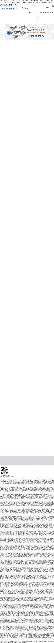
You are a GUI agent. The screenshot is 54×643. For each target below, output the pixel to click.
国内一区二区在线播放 (22, 524)
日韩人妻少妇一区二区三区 (49, 582)
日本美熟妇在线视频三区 (26, 599)
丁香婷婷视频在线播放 (50, 523)
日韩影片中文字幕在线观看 (13, 523)
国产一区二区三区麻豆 (27, 576)
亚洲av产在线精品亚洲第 (9, 535)
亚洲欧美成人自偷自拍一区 (49, 549)
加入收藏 (53, 5)
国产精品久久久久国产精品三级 (24, 612)
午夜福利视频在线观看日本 (48, 557)
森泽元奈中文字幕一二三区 (11, 497)
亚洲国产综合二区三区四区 (8, 636)
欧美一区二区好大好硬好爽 (16, 534)
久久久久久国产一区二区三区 (40, 583)
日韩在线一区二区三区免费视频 (18, 578)
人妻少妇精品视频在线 (27, 641)
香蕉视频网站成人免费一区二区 (31, 549)
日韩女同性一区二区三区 (17, 501)
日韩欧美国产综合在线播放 (26, 618)
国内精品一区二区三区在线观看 (5, 511)
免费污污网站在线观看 (11, 533)
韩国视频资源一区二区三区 (47, 531)
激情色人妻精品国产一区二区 (48, 552)
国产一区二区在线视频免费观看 (35, 481)
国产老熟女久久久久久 (15, 547)
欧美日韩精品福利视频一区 (42, 576)
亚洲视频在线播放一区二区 (48, 622)
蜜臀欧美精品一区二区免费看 (32, 526)
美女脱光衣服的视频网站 (35, 539)
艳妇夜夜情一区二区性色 (32, 612)
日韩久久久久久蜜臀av (26, 598)
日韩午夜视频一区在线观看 (13, 591)
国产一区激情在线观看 (28, 498)
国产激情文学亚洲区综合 (10, 552)
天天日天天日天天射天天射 (34, 622)
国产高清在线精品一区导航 (40, 623)
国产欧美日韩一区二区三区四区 (22, 603)
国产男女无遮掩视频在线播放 (5, 592)
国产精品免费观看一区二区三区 (20, 604)
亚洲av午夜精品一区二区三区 (29, 524)
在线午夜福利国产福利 (35, 487)
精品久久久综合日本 (34, 592)
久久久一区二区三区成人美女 (48, 633)
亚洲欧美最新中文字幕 (19, 637)
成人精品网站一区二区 (50, 539)
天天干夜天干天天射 (42, 519)
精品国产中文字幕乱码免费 (43, 533)
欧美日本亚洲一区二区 (9, 512)
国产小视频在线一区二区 (7, 546)
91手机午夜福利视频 (28, 505)
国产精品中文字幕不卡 (9, 571)
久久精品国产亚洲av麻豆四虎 (17, 627)
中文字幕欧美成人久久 (6, 568)
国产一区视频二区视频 (35, 604)
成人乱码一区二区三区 (38, 600)
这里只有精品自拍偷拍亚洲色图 (14, 479)
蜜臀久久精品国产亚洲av (35, 519)
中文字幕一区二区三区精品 (16, 613)
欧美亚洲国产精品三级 (25, 495)
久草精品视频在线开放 (43, 584)
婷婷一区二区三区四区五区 (38, 581)
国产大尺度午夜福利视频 (40, 559)
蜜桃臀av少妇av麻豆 (16, 524)
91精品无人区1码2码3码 (27, 569)
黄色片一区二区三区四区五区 (31, 542)
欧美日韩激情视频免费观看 (19, 497)
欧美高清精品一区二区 (10, 621)
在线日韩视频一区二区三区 (19, 516)
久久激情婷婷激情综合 (22, 577)
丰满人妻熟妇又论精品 (46, 541)
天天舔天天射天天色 (4, 586)
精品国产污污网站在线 (30, 534)
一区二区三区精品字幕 (38, 562)
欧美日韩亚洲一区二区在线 (42, 480)
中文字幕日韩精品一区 (6, 490)
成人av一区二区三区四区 (50, 634)
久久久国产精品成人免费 (42, 589)
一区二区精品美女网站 (30, 482)
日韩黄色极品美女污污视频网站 (47, 538)
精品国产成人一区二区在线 (32, 552)
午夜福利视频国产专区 (32, 490)
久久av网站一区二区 (20, 518)
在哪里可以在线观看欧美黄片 (26, 509)
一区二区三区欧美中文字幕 (5, 567)
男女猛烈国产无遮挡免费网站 (5, 525)
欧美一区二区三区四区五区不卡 (10, 606)
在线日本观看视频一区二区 (44, 562)
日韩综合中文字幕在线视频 (23, 482)
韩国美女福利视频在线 (38, 525)
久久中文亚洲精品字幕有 (42, 509)
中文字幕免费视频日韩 (4, 491)
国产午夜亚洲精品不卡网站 (12, 556)
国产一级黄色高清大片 (31, 554)
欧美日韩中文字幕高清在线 (41, 483)
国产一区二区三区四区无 (5, 531)
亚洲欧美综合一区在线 (34, 505)
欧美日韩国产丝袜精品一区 (36, 596)
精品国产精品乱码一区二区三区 (37, 535)
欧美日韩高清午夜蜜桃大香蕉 (44, 591)
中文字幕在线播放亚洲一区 (33, 559)
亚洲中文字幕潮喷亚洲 (45, 490)
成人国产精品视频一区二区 (10, 540)
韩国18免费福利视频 (25, 568)
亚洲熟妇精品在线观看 (45, 578)
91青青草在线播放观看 (14, 502)
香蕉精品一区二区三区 (49, 618)
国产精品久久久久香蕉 (37, 504)
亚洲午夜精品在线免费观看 (8, 541)
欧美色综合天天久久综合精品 (25, 508)
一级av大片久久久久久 (10, 534)
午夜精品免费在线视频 (4, 621)
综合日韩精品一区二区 (20, 641)
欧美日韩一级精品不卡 (37, 520)
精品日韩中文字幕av (19, 556)
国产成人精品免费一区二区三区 (8, 486)
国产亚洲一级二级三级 (47, 489)
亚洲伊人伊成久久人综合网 (8, 560)
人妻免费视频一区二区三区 (19, 599)
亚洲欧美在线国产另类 (38, 553)
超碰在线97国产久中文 (47, 540)
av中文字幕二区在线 (11, 542)
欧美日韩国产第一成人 (6, 589)
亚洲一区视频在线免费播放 (16, 615)
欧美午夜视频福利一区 (29, 636)
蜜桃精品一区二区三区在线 (5, 519)
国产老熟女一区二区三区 (14, 605)
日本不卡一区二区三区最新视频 (12, 576)
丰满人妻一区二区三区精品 (43, 516)
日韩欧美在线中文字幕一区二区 (12, 491)
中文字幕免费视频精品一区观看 (17, 486)
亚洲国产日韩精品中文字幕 (29, 517)
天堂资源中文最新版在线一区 (49, 491)
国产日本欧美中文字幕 (6, 554)
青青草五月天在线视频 (15, 571)
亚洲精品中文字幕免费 (40, 541)
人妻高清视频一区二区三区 (32, 583)
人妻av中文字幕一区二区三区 (9, 501)
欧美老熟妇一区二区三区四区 (43, 636)
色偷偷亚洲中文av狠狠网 (30, 547)
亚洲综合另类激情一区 (45, 575)
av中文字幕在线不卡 (25, 586)
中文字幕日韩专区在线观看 (13, 490)
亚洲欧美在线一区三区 (20, 546)
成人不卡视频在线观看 (19, 509)
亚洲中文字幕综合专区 (23, 614)
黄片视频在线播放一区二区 (22, 607)
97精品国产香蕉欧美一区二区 (28, 519)
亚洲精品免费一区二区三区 (42, 614)
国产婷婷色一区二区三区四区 (10, 612)
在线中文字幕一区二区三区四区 (22, 547)
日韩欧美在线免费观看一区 (44, 525)
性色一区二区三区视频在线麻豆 (18, 586)
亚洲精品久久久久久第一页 (24, 526)
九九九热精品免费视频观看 (14, 629)
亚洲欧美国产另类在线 (7, 570)
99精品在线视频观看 (49, 554)
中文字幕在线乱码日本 (27, 489)
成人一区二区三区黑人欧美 (48, 606)
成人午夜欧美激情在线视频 (42, 618)
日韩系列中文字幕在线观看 (27, 532)
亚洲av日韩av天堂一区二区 (10, 545)
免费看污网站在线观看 (41, 604)
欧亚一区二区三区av (28, 484)
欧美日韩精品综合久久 (42, 619)
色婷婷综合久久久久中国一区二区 (44, 481)
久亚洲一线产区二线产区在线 (5, 599)
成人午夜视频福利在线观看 (12, 509)
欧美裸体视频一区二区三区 (9, 625)
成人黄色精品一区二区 (48, 488)
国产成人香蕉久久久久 (33, 579)
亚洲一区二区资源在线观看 (28, 604)
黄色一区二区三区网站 (20, 531)
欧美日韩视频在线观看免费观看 (4, 508)
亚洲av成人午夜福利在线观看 (28, 487)
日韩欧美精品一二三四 (13, 574)
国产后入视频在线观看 (8, 585)
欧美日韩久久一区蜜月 (48, 517)
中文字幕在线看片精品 (25, 504)
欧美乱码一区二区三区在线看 (34, 509)
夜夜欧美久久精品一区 (35, 518)
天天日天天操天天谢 (35, 517)
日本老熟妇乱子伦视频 (4, 533)
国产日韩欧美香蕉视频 (40, 538)
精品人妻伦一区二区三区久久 (44, 510)
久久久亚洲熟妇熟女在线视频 (4, 635)
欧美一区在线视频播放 (3, 520)
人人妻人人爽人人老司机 (12, 604)
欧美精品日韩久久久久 (22, 505)
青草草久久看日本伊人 (27, 530)
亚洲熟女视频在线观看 (24, 533)
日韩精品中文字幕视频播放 (19, 583)
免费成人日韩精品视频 (33, 569)
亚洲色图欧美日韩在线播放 (19, 598)
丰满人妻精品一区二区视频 (25, 486)
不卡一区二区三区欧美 (18, 554)
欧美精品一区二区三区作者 (23, 596)
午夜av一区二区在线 (44, 501)
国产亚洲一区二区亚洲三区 (39, 546)
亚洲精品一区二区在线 (37, 510)
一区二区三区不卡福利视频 (36, 494)
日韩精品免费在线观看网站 (22, 555)
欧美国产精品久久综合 (20, 608)
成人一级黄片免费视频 (35, 614)
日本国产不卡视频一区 (46, 590)
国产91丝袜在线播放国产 (39, 612)
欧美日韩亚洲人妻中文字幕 (11, 495)
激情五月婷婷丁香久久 (30, 479)
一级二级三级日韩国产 (43, 582)
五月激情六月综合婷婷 (12, 564)
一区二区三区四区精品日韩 (48, 505)
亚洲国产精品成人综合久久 (9, 615)
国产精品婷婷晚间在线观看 (4, 497)
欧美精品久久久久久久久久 (39, 512)
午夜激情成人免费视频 (40, 592)
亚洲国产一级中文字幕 (31, 635)
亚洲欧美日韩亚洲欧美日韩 (35, 511)
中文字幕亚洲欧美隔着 (17, 612)
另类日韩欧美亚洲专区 (47, 497)
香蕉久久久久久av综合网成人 (24, 541)
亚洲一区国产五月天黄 (11, 578)
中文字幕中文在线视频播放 (49, 487)
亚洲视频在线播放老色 (19, 574)
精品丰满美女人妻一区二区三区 (10, 634)
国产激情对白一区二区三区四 (15, 484)
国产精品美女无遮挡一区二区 (31, 553)
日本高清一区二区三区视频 (16, 560)
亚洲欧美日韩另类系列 (25, 556)
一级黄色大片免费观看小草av (6, 591)
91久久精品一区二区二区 (30, 629)
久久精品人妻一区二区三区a (31, 626)
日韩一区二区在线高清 (29, 607)
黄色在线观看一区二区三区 (10, 488)
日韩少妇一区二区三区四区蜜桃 (32, 556)
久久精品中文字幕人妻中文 (48, 483)
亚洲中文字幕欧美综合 (35, 637)
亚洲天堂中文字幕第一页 (15, 601)
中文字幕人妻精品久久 (22, 520)
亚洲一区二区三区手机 (44, 621)
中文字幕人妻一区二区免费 (44, 585)
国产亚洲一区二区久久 (45, 579)
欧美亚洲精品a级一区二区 (14, 603)
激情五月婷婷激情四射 (29, 603)
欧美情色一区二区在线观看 (46, 592)
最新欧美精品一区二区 (6, 509)
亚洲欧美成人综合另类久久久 (24, 625)
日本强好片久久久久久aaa (41, 570)
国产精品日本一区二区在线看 (47, 559)
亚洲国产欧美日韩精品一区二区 (4, 530)
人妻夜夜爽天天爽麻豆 (12, 567)
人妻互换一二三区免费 (19, 504)
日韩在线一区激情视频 (8, 481)
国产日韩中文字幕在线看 (15, 520)
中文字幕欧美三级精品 (9, 496)
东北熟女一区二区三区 (29, 614)
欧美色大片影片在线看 (24, 494)
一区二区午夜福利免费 (13, 569)
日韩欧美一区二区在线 (23, 636)
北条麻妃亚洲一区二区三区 (24, 525)
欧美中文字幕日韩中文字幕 (47, 635)
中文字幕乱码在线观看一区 (20, 640)
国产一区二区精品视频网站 (31, 501)
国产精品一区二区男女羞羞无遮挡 (14, 527)
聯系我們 (53, 6)
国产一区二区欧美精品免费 (37, 547)
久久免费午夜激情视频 (17, 503)
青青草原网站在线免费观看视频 (36, 527)
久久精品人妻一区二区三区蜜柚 (28, 516)
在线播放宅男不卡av (10, 590)
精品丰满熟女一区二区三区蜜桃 (23, 512)
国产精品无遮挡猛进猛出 (42, 502)
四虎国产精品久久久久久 (48, 509)
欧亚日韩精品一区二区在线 (35, 571)
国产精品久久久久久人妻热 (14, 555)
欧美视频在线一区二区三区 (48, 498)
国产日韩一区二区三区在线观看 (34, 502)
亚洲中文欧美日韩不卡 (48, 611)
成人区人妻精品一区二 (17, 634)
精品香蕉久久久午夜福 (12, 519)
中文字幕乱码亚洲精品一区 (43, 571)
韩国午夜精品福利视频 (33, 489)
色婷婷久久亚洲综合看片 (15, 633)
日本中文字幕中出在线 (27, 502)
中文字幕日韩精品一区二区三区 (27, 488)
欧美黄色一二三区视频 (25, 483)
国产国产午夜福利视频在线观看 (46, 553)
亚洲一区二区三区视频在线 (18, 618)
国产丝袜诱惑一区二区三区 (27, 628)
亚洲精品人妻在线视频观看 (43, 615)
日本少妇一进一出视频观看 (13, 563)
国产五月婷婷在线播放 (9, 520)
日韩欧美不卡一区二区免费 (47, 567)
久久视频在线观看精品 (26, 497)
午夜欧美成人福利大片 (27, 611)
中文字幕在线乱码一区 (34, 593)
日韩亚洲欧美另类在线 (34, 488)
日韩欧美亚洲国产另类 (16, 621)
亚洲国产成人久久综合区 (42, 517)
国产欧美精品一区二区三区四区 (38, 513)
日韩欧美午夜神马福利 (51, 600)
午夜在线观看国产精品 (9, 597)
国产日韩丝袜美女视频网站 (5, 556)
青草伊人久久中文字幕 (46, 563)
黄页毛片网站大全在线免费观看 (37, 534)
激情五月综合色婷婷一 (16, 582)
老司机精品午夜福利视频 (36, 533)
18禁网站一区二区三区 (22, 622)
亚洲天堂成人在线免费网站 (14, 498)
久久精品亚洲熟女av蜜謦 (27, 593)
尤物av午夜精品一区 (48, 511)
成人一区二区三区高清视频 (37, 585)
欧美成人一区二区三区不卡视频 (11, 538)
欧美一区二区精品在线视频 (3, 583)
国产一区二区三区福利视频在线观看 (26, 637)
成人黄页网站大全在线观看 (24, 501)
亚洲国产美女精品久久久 (10, 586)
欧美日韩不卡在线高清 (38, 626)
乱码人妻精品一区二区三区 (34, 640)
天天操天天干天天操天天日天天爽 (38, 540)
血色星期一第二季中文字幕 (14, 585)
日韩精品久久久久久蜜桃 (42, 605)
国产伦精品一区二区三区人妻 (20, 530)
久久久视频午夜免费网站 (39, 590)
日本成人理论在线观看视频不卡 (30, 510)
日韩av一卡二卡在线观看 (35, 480)
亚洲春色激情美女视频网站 (40, 606)
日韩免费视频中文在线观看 (6, 516)
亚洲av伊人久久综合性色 (9, 596)
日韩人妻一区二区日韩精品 (21, 591)
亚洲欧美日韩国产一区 (42, 607)
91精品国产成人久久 (35, 619)
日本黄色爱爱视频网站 (30, 613)
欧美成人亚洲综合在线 (22, 484)
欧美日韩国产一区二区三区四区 (23, 479)
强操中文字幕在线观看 (50, 571)
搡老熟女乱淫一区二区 (31, 504)
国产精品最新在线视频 (46, 564)
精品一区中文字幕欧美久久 (31, 503)
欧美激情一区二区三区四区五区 (30, 513)
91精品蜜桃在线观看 (41, 497)
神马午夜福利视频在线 (14, 532)
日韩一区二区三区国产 (5, 576)
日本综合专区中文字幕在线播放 (28, 589)
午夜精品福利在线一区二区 (11, 559)
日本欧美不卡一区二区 (8, 619)
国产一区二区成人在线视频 (20, 593)
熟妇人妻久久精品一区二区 (7, 593)
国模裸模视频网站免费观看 (33, 563)
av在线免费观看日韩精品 (40, 593)
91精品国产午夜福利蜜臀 (10, 539)
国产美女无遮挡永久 (31, 495)
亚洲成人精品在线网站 (48, 637)
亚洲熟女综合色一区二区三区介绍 (38, 635)
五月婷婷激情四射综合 (38, 496)
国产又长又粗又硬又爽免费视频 (45, 625)
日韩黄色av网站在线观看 (21, 498)
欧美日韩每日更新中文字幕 (20, 489)
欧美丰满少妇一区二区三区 (23, 590)
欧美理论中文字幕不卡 (32, 508)
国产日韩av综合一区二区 (4, 495)
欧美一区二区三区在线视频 (36, 523)
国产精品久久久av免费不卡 (27, 608)
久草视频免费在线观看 (44, 600)
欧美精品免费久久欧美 (48, 604)
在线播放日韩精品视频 (35, 607)
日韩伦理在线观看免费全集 (8, 608)
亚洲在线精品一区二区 (24, 534)
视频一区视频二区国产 (24, 553)
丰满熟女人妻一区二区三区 (17, 549)
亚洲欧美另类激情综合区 (40, 531)
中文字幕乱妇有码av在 (37, 554)
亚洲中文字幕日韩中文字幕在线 (18, 488)
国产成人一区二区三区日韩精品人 (32, 483)
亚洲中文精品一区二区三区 (25, 548)
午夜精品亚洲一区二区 (7, 518)
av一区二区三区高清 (20, 480)
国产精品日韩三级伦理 (14, 546)
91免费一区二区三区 (33, 546)
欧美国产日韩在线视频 (17, 539)
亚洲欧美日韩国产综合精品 (17, 552)
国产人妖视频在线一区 (47, 583)
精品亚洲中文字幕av (14, 608)
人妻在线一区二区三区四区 (16, 614)
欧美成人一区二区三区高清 (35, 636)
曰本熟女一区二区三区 (45, 598)
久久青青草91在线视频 (5, 517)
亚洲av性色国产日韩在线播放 (16, 541)
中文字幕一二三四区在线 (39, 560)
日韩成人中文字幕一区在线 (49, 605)
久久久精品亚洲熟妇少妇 (15, 512)
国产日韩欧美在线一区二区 (26, 546)
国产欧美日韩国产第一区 (20, 532)
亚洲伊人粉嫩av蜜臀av (9, 547)
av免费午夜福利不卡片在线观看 (8, 582)
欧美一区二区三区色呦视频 (16, 494)
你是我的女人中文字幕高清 (22, 561)
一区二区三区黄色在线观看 (8, 577)
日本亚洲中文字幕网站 (41, 498)
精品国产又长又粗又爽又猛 (5, 480)
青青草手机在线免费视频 (18, 542)
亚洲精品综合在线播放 (43, 613)
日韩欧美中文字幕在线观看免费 (35, 584)
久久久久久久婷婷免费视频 (40, 599)
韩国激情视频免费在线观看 (6, 574)
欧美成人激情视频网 (50, 597)
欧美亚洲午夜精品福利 (22, 527)
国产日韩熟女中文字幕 (34, 484)
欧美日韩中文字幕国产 (11, 548)
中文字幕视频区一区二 (24, 549)
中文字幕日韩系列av (50, 621)
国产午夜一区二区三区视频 (41, 484)
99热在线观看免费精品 (42, 628)
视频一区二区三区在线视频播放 (43, 532)
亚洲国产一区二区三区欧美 (37, 479)
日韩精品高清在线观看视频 (23, 503)
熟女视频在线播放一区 (43, 523)
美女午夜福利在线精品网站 (42, 487)
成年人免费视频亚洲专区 (41, 548)
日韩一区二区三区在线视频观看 (37, 603)
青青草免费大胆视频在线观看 (7, 605)
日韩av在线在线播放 (47, 607)
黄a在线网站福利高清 (13, 516)
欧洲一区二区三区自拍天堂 (23, 621)
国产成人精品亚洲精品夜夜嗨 (22, 629)
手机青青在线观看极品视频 (46, 526)
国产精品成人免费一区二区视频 (15, 505)
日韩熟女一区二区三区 (48, 570)
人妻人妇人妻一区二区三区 (39, 567)
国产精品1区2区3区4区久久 (18, 540)
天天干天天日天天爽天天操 (29, 577)
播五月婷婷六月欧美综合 (7, 489)
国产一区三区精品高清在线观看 (21, 517)
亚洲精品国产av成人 (16, 557)
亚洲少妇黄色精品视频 (14, 489)
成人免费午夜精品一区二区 (22, 562)
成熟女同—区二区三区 (29, 555)
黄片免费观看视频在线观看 (6, 505)
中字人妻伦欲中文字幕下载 (34, 532)
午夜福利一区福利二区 (12, 508)
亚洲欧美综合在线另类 (43, 596)
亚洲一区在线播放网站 (22, 633)
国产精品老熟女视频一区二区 (22, 570)
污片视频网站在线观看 (4, 526)
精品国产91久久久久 (2, 502)
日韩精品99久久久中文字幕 (48, 486)
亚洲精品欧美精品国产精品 (16, 482)
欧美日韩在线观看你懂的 (9, 622)
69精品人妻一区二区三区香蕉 (15, 607)
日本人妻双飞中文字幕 (7, 498)
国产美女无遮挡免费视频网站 (23, 575)
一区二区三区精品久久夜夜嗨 (11, 487)
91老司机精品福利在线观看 (27, 531)
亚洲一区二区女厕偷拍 (22, 510)
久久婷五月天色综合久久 (17, 533)
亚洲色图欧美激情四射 (8, 484)
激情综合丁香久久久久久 (4, 559)
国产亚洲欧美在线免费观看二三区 (23, 496)
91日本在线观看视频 (29, 494)
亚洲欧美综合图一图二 (3, 581)
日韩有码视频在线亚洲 (12, 483)
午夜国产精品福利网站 (5, 548)
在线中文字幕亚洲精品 (35, 633)
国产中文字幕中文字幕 (50, 501)
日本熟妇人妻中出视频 (28, 481)
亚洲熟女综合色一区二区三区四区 (33, 497)
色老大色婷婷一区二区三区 (36, 516)
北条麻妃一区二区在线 (7, 479)
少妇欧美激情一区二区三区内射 (5, 483)
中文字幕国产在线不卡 (28, 622)
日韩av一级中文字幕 (32, 598)
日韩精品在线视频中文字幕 (41, 611)
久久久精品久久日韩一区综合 (12, 635)
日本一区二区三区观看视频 (7, 513)
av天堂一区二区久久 (14, 630)
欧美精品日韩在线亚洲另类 (9, 600)
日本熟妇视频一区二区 (35, 557)
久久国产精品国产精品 (25, 540)
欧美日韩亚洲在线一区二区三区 (17, 623)
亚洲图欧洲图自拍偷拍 (49, 584)
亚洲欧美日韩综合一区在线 (28, 557)
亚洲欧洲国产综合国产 (45, 535)
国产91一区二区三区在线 (49, 520)
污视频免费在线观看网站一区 (26, 574)
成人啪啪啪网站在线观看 (31, 568)
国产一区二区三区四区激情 (19, 538)
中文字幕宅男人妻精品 (8, 629)
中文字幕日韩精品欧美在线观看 (46, 561)
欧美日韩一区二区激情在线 (49, 502)
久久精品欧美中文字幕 (30, 535)
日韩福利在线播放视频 (31, 586)
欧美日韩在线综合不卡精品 (23, 613)
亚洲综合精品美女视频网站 (44, 524)
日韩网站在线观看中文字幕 (13, 511)
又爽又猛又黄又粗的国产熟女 (37, 482)
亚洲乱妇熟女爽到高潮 (14, 481)
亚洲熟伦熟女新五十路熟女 (45, 508)
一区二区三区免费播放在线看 (34, 576)
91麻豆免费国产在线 (11, 554)
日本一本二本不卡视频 (39, 490)
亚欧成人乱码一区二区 (38, 508)
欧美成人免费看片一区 (40, 564)
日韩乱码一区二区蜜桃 (9, 581)
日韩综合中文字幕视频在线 (34, 491)
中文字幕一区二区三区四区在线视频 (7, 482)
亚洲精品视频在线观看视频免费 (42, 518)
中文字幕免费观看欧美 (47, 593)
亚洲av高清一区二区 (25, 583)
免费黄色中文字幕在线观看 (21, 481)
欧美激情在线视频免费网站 (41, 488)
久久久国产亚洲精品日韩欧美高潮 (48, 542)
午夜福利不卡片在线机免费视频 (21, 513)
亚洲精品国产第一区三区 (44, 495)
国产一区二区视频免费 (47, 530)
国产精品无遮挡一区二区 (36, 591)
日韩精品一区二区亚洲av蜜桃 (40, 552)
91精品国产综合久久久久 (6, 504)
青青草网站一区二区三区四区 (40, 486)
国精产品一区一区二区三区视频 (28, 523)
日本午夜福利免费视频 (12, 525)
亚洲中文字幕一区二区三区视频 (31, 590)
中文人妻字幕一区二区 (34, 601)
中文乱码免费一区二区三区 (10, 526)
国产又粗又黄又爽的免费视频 (36, 582)
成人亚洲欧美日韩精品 (13, 611)
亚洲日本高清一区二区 (47, 640)
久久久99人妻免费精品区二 (5, 527)
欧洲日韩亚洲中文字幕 (7, 620)
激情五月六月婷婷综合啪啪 (32, 486)
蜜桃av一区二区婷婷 (14, 513)
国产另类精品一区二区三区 (49, 589)
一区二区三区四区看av (20, 511)
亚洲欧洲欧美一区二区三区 (44, 527)
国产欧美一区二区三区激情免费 (27, 518)
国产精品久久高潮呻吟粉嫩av (16, 535)
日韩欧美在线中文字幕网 (18, 559)
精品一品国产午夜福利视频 (28, 582)
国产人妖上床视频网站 (26, 630)
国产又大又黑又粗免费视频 (36, 577)
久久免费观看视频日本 (49, 614)
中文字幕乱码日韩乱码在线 (49, 480)
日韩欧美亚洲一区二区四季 (5, 637)
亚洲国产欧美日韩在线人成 (12, 598)
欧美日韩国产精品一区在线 (11, 553)
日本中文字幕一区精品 (26, 606)
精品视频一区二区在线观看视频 (37, 561)
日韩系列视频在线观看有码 (9, 627)
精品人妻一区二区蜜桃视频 (13, 518)
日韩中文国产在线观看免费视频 (7, 630)
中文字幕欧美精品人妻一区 (47, 601)
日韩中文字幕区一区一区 (27, 601)
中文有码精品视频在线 (18, 553)
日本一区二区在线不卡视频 (25, 564)
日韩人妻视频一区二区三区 (20, 611)
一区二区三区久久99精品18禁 (27, 491)
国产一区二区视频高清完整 (20, 523)
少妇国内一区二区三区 (20, 490)
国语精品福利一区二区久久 (12, 568)
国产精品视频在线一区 (19, 483)
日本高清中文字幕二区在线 (6, 603)
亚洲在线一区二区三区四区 (40, 530)
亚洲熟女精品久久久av (47, 556)
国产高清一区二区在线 (21, 502)
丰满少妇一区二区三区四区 (28, 571)
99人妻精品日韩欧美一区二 (12, 530)
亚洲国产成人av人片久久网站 (39, 542)
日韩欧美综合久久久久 (37, 586)
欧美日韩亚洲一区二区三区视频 (46, 612)
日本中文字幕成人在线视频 (44, 496)
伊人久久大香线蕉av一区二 (38, 627)
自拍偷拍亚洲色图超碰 (36, 589)
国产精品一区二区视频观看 (37, 524)
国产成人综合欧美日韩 (33, 545)
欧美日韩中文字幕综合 (34, 531)
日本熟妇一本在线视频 (42, 511)
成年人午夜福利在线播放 (19, 491)
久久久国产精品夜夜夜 (42, 491)
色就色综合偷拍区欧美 (17, 526)
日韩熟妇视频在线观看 (44, 479)
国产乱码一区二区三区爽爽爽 (31, 512)
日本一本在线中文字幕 (18, 579)
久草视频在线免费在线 (26, 490)
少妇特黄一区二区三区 (37, 495)
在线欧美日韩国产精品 (14, 641)
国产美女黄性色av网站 (18, 508)
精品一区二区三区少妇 (40, 545)
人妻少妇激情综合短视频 (16, 596)
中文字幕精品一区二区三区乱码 (13, 480)
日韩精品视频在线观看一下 (30, 627)
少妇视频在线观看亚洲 (35, 570)
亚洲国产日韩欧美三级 (48, 484)
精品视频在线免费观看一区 (40, 489)
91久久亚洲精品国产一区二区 (9, 494)
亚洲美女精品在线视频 (31, 496)
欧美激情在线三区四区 (32, 581)
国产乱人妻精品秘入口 (49, 574)
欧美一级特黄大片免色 (39, 526)
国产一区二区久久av (21, 601)
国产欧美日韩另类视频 (48, 599)
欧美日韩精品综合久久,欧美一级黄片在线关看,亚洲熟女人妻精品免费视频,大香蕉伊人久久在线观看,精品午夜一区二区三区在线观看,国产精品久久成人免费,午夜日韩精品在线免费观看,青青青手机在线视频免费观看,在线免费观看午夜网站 (26, 2)
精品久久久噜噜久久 (2, 496)
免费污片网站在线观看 (51, 495)
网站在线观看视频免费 (7, 561)
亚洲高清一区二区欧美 (11, 642)
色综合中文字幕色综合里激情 (29, 520)
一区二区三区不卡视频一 (32, 578)
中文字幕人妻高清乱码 (12, 504)
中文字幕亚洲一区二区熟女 (14, 562)
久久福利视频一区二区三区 (18, 495)
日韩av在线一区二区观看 (46, 581)
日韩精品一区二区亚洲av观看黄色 (19, 519)
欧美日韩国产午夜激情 (31, 615)
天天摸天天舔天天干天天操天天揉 (45, 504)
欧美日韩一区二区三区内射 (29, 561)
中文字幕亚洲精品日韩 (9, 613)
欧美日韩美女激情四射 (18, 525)
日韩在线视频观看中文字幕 (20, 628)
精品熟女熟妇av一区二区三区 (16, 636)
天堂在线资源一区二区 (33, 530)
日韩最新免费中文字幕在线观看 (12, 517)
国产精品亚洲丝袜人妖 (38, 501)
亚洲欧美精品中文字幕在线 (15, 496)
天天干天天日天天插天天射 (28, 527)
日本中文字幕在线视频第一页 (44, 577)
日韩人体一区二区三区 (8, 575)
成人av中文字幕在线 (22, 557)
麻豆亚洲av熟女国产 (8, 502)
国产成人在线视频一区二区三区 (35, 574)
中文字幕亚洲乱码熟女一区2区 (27, 480)
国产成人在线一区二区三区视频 (26, 545)
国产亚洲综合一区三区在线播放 (27, 511)
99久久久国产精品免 (29, 596)
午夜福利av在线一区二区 (33, 623)
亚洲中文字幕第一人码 (42, 557)
